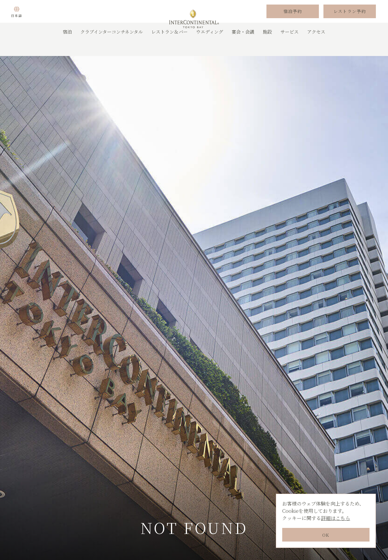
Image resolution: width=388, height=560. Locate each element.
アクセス (316, 47)
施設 (267, 47)
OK (325, 535)
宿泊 (67, 47)
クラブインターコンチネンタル (111, 47)
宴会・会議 (243, 47)
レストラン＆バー (169, 47)
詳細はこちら (335, 518)
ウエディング (209, 47)
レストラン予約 (349, 19)
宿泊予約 (292, 19)
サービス (289, 47)
